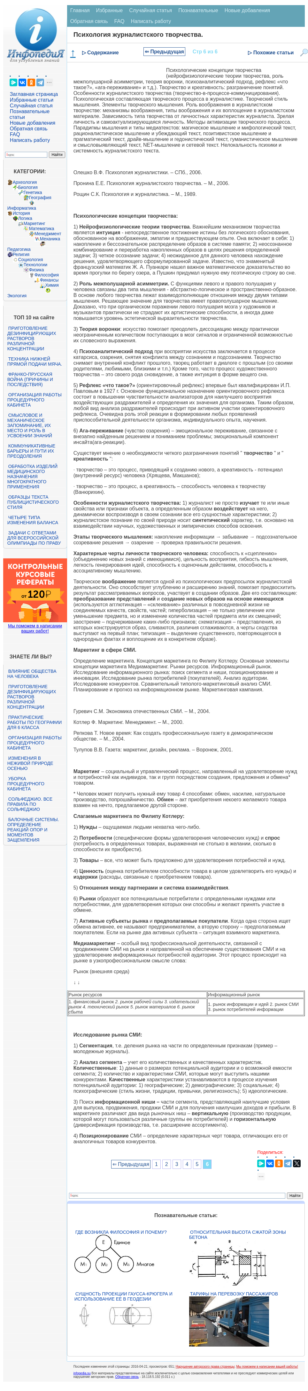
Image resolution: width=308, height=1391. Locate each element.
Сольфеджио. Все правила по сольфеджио (29, 804)
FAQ (15, 134)
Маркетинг (34, 223)
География (40, 197)
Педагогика (19, 249)
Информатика (21, 208)
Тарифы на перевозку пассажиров (234, 1293)
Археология (25, 182)
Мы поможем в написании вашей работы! (267, 1366)
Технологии (35, 264)
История (21, 213)
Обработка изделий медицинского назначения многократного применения (32, 476)
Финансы (49, 280)
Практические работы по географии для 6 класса (34, 722)
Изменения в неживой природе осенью (30, 763)
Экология (17, 295)
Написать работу (30, 140)
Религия (21, 254)
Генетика (33, 192)
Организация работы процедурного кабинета (34, 400)
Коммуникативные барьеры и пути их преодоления (31, 451)
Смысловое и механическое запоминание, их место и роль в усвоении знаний (29, 425)
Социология (30, 259)
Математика (41, 228)
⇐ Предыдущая (164, 51)
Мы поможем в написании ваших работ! (35, 628)
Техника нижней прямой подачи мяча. (34, 361)
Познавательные (198, 10)
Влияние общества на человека (32, 674)
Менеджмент (48, 233)
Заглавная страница (34, 94)
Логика (25, 218)
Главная (80, 10)
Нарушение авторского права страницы (205, 1366)
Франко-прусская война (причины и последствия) (30, 379)
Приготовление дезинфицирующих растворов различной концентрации (31, 338)
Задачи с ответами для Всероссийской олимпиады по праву (34, 538)
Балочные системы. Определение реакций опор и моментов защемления (33, 830)
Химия (52, 285)
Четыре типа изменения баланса (32, 520)
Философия (47, 274)
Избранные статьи (31, 100)
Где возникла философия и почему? (121, 1232)
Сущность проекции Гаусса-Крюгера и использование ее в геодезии (123, 1296)
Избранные (109, 10)
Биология (28, 187)
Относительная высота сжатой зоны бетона (237, 1235)
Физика (36, 269)
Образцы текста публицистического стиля (33, 502)
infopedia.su (82, 1373)
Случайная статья (31, 105)
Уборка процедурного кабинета (25, 783)
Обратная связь (29, 128)
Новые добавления (33, 123)
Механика (50, 238)
